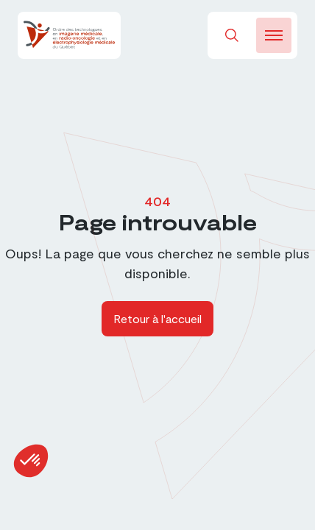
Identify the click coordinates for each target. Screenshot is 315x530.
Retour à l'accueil (157, 318)
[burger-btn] (273, 35)
